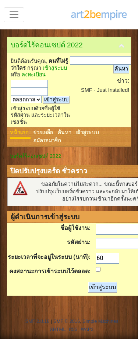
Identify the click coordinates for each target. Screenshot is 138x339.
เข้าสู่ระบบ (55, 68)
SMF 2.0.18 (37, 321)
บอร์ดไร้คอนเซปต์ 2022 (47, 45)
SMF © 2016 (66, 321)
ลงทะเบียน (34, 74)
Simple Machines (100, 321)
